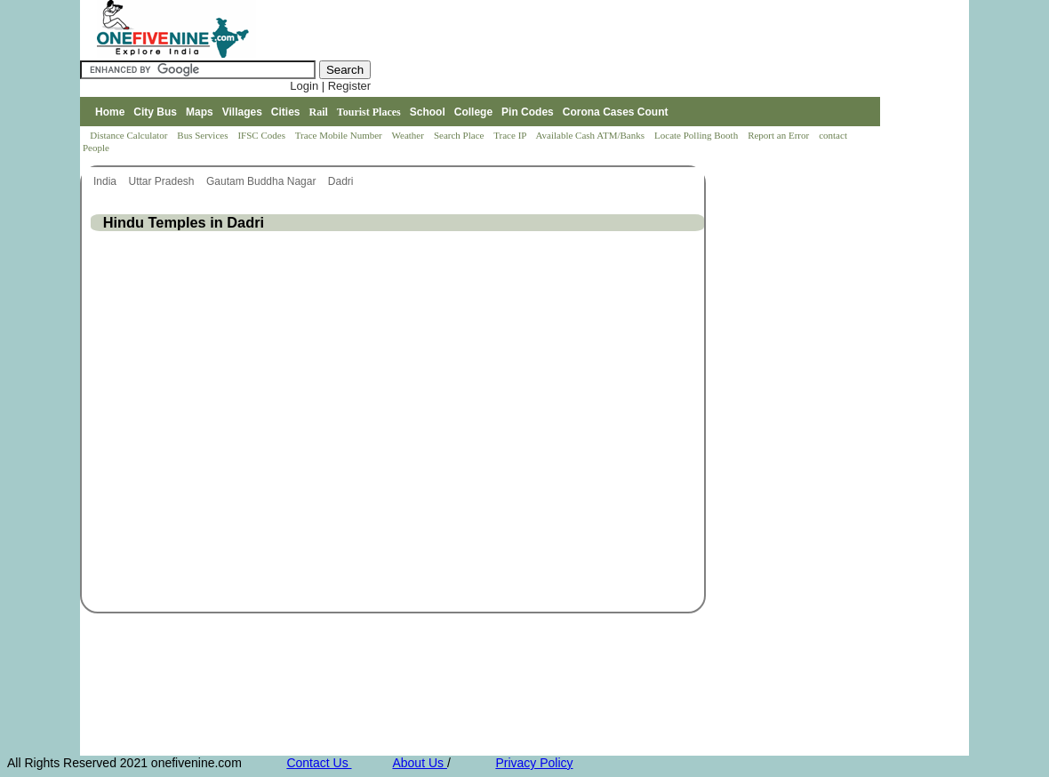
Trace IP (511, 135)
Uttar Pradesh (162, 181)
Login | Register (330, 85)
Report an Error (780, 135)
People (96, 147)
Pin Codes (527, 112)
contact (834, 135)
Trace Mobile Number (340, 135)
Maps (199, 112)
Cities (285, 112)
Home (109, 112)
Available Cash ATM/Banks (590, 135)
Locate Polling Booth (697, 135)
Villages (242, 112)
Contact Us (318, 763)
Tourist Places (369, 112)
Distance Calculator (128, 135)
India (106, 181)
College (473, 112)
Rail (318, 112)
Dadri (342, 181)
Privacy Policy (534, 763)
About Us (419, 763)
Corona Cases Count (616, 112)
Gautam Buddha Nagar (262, 181)
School (427, 112)
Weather (409, 135)
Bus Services (202, 135)
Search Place (460, 135)
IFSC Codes (262, 135)
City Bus (155, 112)
